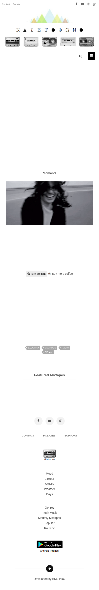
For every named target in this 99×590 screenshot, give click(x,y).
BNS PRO (58, 579)
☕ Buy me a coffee (60, 273)
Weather (49, 489)
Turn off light (36, 273)
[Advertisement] (49, 111)
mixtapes (50, 347)
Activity (49, 484)
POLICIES (49, 435)
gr (94, 4)
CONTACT (28, 435)
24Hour (49, 478)
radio (65, 347)
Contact (6, 4)
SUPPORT (71, 435)
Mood (49, 473)
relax (48, 352)
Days (49, 494)
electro (33, 347)
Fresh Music (49, 512)
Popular (49, 523)
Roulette (49, 528)
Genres (49, 507)
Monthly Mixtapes (49, 518)
